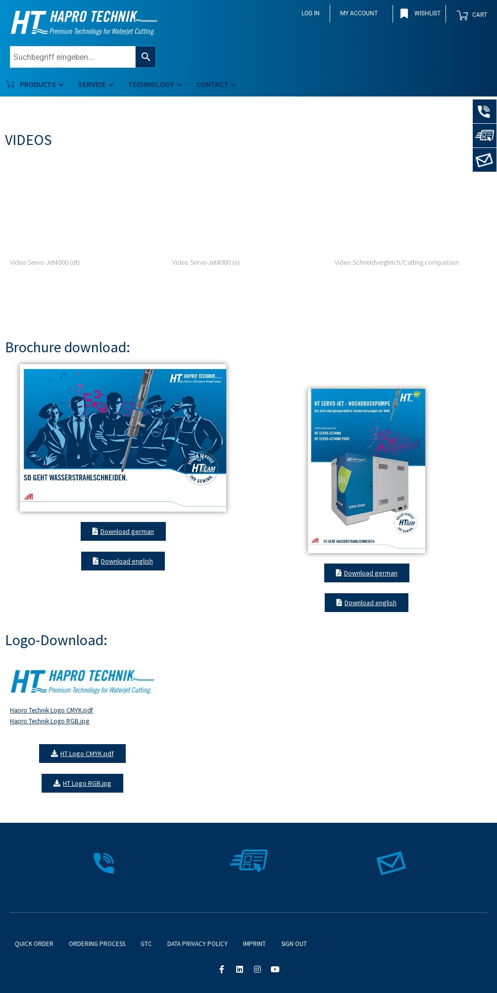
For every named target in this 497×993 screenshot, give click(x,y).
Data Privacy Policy (197, 944)
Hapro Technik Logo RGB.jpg (49, 721)
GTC (146, 944)
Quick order (34, 944)
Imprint (254, 944)
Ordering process (97, 944)
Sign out (294, 944)
